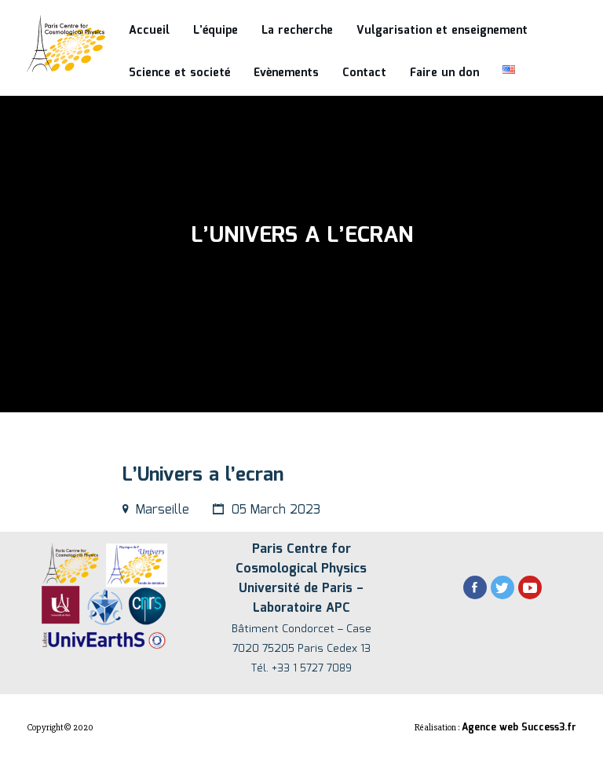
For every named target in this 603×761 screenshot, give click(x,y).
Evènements (286, 73)
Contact (364, 73)
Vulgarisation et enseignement (442, 30)
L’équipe (215, 30)
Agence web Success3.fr (519, 727)
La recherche (297, 30)
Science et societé (179, 73)
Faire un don (444, 73)
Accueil (149, 30)
